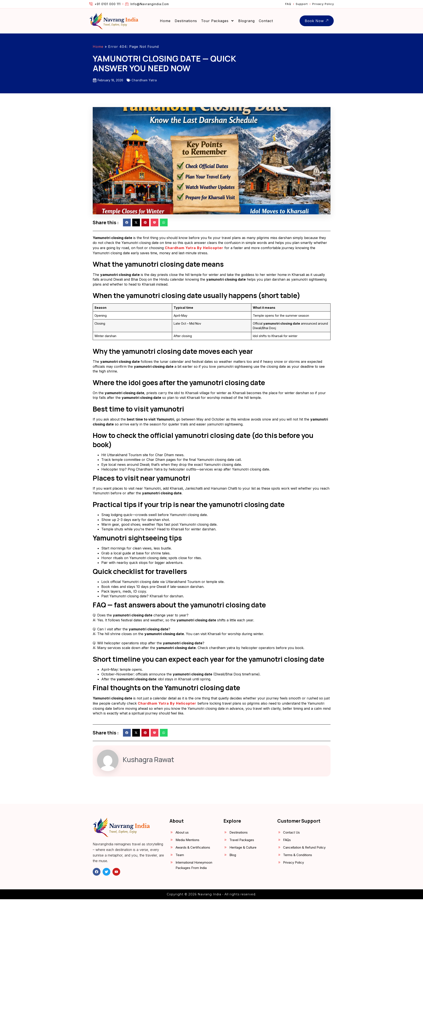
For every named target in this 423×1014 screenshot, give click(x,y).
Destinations (186, 21)
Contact (266, 21)
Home (165, 21)
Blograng (246, 21)
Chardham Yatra (144, 80)
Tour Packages (217, 21)
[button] (127, 222)
